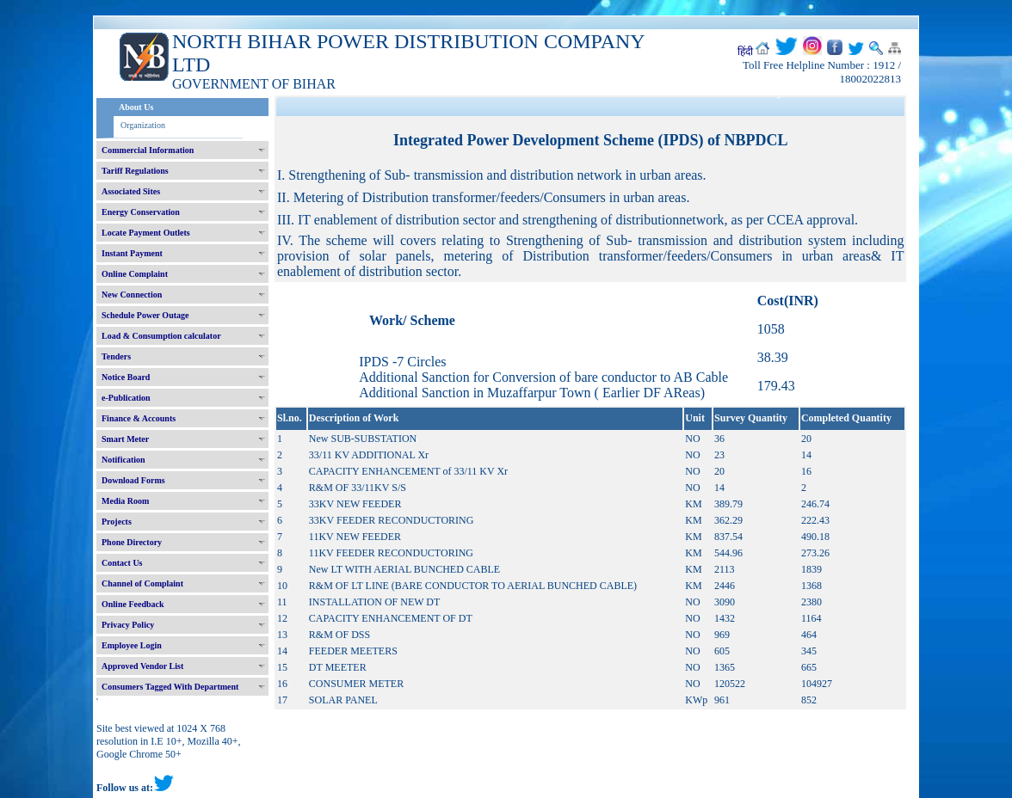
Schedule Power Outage (145, 315)
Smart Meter (125, 439)
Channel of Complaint (142, 583)
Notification (123, 459)
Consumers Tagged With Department (170, 686)
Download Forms (133, 480)
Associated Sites (131, 191)
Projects (117, 521)
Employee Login (132, 645)
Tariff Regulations (135, 170)
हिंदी (745, 52)
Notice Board (126, 377)
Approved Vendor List (142, 666)
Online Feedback (133, 604)
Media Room (125, 501)
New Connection (132, 294)
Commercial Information (148, 150)
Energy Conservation (141, 212)
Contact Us (122, 563)
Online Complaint (135, 274)
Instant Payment (132, 253)
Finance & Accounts (139, 418)
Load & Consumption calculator (161, 336)
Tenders (116, 356)
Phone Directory (132, 542)
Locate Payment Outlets (146, 232)
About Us (136, 107)
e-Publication (126, 397)
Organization (142, 125)
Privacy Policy (128, 624)
